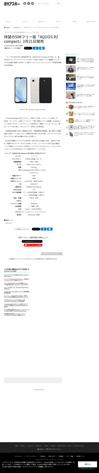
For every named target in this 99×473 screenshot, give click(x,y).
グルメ (53, 444)
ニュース (41, 21)
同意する (87, 464)
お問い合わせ (51, 454)
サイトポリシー (18, 454)
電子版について (80, 454)
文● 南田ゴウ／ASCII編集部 (12, 48)
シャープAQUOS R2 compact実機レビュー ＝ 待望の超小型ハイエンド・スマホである (16, 283)
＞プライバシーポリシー (87, 469)
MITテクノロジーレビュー (54, 447)
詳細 (40, 467)
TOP (8, 21)
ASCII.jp (40, 447)
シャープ (9, 223)
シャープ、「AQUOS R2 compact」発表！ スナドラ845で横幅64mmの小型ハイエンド (16, 296)
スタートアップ (62, 444)
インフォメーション (78, 444)
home (7, 27)
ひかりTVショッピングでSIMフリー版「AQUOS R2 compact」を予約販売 (14, 300)
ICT (69, 444)
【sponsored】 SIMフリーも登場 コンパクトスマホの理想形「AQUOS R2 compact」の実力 (16, 305)
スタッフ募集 (69, 454)
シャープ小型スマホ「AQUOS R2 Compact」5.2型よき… (16, 288)
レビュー (24, 21)
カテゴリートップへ (51, 254)
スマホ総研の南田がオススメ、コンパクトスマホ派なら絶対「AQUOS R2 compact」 (16, 310)
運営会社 (43, 454)
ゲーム (74, 21)
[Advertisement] (49, 12)
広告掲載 (60, 454)
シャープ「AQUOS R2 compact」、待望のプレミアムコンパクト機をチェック (16, 279)
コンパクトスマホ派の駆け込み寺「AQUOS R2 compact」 (16, 275)
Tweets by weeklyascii (39, 389)
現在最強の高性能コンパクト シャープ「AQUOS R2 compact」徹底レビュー (15, 314)
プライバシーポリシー (31, 454)
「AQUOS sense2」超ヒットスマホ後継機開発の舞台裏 (16, 292)
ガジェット (58, 21)
